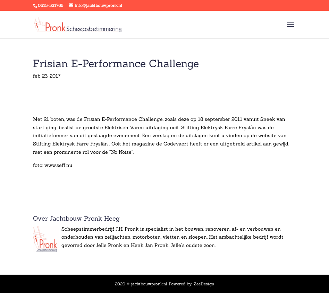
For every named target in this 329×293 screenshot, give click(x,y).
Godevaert (176, 144)
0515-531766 (50, 5)
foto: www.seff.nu (53, 165)
